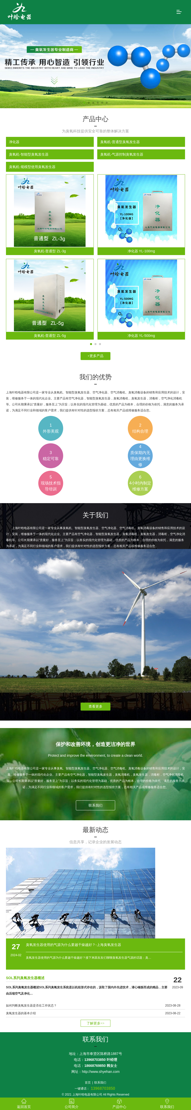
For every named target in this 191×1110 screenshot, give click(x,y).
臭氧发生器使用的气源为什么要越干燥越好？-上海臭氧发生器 (73, 945)
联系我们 (95, 805)
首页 (88, 1082)
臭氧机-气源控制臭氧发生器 (121, 154)
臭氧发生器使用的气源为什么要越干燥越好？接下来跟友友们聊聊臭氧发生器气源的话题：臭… (88, 957)
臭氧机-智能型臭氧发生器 (28, 154)
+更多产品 (95, 356)
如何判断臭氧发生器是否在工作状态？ (31, 1005)
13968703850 (103, 1088)
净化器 (14, 142)
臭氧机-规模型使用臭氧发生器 (32, 167)
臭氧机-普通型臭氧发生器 (120, 142)
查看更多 (95, 706)
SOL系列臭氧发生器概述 (25, 978)
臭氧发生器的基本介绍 (21, 1013)
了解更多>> (95, 1023)
